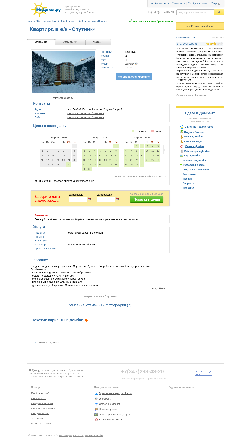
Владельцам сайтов (41, 423)
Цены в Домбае (193, 136)
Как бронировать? (40, 393)
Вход (214, 3)
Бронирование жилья (111, 419)
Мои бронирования (198, 3)
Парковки (188, 187)
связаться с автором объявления (85, 113)
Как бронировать (160, 3)
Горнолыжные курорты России (115, 393)
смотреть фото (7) (63, 97)
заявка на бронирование (134, 76)
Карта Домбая (192, 155)
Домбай (130, 63)
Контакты (78, 435)
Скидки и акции (193, 141)
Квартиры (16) (73, 21)
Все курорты (43, 21)
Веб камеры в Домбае (197, 151)
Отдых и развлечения (196, 169)
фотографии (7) (118, 305)
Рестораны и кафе (194, 165)
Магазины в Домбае (195, 160)
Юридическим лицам (42, 403)
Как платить (178, 3)
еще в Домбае (200, 26)
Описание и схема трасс (199, 126)
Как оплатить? (38, 398)
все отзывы (217, 37)
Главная (31, 21)
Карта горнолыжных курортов (115, 414)
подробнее (158, 288)
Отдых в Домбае (194, 132)
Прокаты (188, 178)
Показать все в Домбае (48, 342)
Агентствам (37, 418)
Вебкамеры (105, 398)
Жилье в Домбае (194, 146)
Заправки (188, 183)
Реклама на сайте (94, 435)
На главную (65, 435)
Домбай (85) (58, 21)
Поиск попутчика (108, 409)
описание (76, 305)
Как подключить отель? (43, 408)
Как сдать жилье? (40, 413)
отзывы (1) (95, 305)
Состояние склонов (109, 404)
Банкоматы (189, 174)
